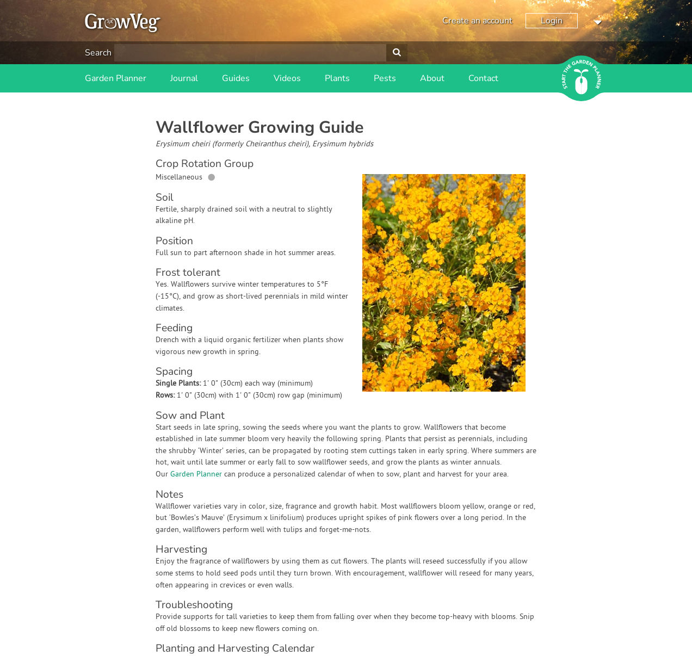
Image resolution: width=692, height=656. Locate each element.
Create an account (477, 21)
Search (98, 53)
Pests (385, 78)
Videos (287, 78)
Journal (184, 78)
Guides (236, 78)
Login (552, 21)
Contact (483, 78)
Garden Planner (115, 78)
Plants (337, 78)
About (432, 78)
